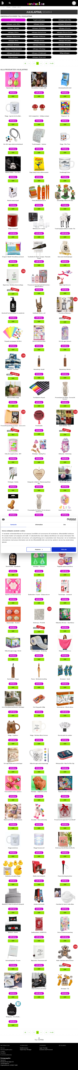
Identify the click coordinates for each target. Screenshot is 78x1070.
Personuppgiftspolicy (6, 1049)
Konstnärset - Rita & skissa (65, 707)
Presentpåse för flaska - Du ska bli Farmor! (65, 398)
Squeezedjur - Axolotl (13, 622)
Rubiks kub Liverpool (39, 876)
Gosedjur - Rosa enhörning (39, 819)
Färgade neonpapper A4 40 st (13, 341)
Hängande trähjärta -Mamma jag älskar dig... (39, 482)
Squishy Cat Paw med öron (13, 594)
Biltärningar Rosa (65, 482)
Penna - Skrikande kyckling (39, 679)
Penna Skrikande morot (39, 200)
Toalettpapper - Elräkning (39, 651)
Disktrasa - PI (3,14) (39, 622)
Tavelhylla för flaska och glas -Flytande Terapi (39, 257)
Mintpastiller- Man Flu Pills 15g (65, 763)
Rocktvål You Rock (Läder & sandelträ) (13, 313)
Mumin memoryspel (13, 200)
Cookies (2, 1051)
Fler (51, 63)
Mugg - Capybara (13, 735)
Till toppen (39, 1039)
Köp (13, 96)
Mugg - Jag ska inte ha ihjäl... (13, 116)
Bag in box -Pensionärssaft (39, 960)
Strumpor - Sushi (65, 679)
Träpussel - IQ (65, 116)
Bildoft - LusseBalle (13, 510)
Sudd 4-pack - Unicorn (65, 510)
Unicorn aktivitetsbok (38, 341)
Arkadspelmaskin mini (65, 88)
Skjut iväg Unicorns (65, 285)
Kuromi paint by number (65, 735)
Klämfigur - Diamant (39, 566)
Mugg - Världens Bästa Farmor (39, 735)
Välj (13, 434)
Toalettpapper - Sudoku (39, 144)
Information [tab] (39, 524)
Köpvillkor (3, 1053)
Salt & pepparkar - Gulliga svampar (39, 116)
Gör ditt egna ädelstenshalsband (13, 144)
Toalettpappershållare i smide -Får (65, 228)
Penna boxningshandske (65, 876)
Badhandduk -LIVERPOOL (38, 932)
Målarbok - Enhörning (65, 454)
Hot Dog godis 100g (39, 707)
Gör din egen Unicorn (65, 341)
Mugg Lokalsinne (13, 848)
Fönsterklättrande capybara (13, 791)
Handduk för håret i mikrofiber (65, 904)
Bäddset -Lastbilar (12, 369)
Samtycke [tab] (13, 524)
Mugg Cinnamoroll (39, 848)
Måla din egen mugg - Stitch (13, 651)
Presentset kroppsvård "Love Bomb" (65, 819)
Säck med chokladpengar (65, 256)
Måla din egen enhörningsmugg (39, 763)
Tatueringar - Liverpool (65, 594)
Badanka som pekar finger (13, 876)
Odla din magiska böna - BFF (13, 454)
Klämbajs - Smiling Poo (39, 454)
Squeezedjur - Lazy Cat (13, 88)
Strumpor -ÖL (65, 988)
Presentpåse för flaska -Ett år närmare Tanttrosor (39, 510)
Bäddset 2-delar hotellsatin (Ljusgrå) (13, 904)
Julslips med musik (39, 904)
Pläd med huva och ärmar (39, 988)
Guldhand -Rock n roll (39, 313)
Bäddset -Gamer (13, 932)
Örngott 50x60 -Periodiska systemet (13, 256)
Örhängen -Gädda (13, 482)
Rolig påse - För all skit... (13, 1016)
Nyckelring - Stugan (13, 679)
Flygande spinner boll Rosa (65, 566)
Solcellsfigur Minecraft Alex (65, 200)
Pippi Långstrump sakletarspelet (39, 172)
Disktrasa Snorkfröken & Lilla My (65, 848)
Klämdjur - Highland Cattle (39, 791)
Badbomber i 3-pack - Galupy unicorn (39, 594)
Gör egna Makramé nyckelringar (13, 763)
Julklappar (8, 7)
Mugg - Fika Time (65, 144)
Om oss (2, 1048)
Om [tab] (64, 524)
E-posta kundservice (6, 1054)
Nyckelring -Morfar (65, 369)
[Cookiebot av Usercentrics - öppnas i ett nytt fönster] (68, 519)
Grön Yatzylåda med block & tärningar (13, 707)
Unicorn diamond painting (65, 932)
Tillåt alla (64, 549)
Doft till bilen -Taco (65, 425)
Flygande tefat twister (65, 791)
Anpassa (39, 549)
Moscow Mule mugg (13, 397)
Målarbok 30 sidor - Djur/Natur (65, 622)
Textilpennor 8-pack (39, 397)
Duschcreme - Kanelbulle (13, 566)
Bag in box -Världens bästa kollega (13, 285)
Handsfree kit (13, 988)
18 (46, 63)
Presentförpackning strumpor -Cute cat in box (13, 426)
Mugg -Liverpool (13, 228)
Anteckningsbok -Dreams (13, 960)
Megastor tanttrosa (65, 651)
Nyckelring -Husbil (39, 369)
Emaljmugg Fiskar (65, 172)
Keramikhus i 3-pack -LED (39, 88)
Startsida (2, 7)
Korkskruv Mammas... (65, 313)
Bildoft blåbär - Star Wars (13, 172)
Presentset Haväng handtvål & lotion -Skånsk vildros (39, 285)
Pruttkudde (38, 425)
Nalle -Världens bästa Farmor (65, 960)
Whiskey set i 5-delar (39, 228)
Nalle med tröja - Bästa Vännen (13, 819)
